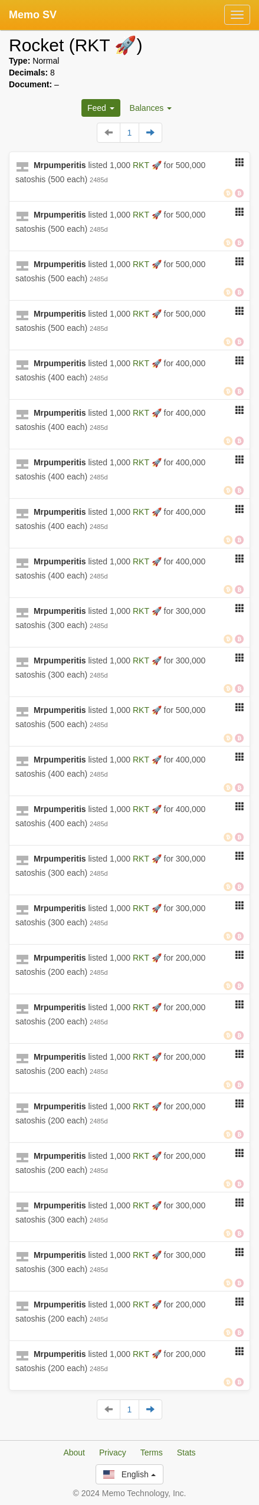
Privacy (112, 1452)
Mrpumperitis (60, 165)
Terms (151, 1452)
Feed (100, 108)
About (74, 1452)
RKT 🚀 (148, 165)
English (129, 1474)
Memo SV (33, 15)
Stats (186, 1452)
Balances (151, 108)
